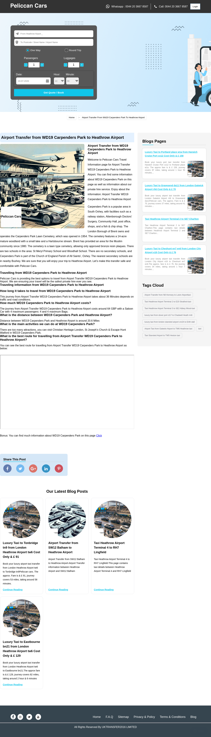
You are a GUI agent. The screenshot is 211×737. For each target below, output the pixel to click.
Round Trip (75, 50)
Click (99, 435)
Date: (19, 74)
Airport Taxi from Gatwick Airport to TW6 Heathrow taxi (168, 329)
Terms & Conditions (172, 717)
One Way (35, 50)
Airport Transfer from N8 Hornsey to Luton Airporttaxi (168, 295)
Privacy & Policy (144, 717)
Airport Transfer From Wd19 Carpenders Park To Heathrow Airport (113, 117)
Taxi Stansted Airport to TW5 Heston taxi (162, 335)
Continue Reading (13, 589)
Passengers (31, 58)
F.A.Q (109, 717)
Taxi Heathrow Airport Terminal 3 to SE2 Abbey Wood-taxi (170, 308)
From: (23, 33)
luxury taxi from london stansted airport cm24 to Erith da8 (170, 322)
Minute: (72, 79)
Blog (193, 717)
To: (21, 42)
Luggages (69, 58)
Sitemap (123, 717)
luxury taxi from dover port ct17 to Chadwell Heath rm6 (168, 315)
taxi (199, 329)
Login (195, 6)
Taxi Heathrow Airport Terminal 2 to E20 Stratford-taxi (168, 302)
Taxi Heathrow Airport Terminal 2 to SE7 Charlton (172, 219)
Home (72, 117)
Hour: (59, 79)
